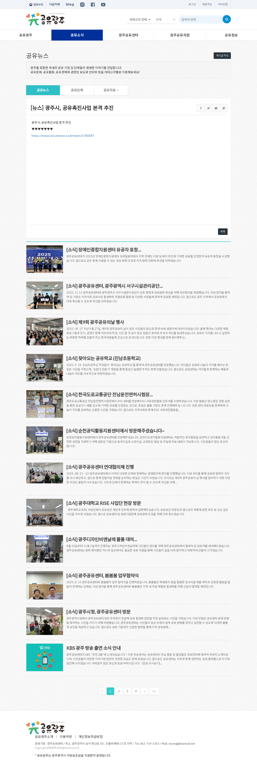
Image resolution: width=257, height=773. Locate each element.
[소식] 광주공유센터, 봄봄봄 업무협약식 (102, 575)
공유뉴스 (43, 90)
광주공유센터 (128, 35)
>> (154, 691)
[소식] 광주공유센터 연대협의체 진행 (100, 467)
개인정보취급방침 (90, 737)
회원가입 (207, 4)
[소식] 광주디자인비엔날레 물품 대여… (101, 539)
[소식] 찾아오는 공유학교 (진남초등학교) (103, 358)
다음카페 (54, 4)
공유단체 (77, 90)
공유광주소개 (44, 737)
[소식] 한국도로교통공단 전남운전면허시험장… (109, 394)
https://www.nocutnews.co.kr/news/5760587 (63, 135)
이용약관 (66, 737)
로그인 (192, 4)
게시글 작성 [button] (222, 55)
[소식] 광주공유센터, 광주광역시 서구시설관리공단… (114, 286)
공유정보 (231, 35)
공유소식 (77, 35)
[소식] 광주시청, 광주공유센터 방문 (98, 611)
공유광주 (25, 35)
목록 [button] (222, 231)
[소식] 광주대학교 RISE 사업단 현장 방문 (103, 503)
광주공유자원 (180, 35)
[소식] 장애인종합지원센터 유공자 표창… (103, 249)
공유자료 (110, 90)
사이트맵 (223, 4)
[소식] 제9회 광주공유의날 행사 (95, 322)
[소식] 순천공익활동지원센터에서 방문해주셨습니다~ (115, 430)
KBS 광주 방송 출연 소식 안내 (93, 648)
